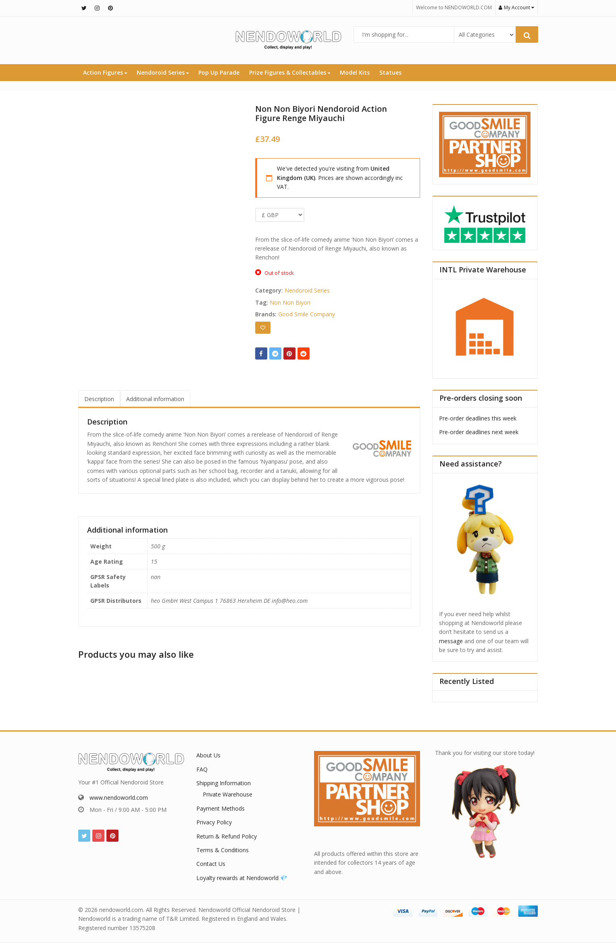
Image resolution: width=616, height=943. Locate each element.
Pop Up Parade (218, 72)
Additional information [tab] (155, 399)
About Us (208, 755)
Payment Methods (220, 808)
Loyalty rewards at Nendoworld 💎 (241, 878)
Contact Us (210, 864)
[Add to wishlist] (263, 328)
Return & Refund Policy (226, 836)
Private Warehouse (227, 794)
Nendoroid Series (163, 72)
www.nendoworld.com (118, 797)
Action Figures (105, 72)
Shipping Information (223, 783)
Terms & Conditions (222, 850)
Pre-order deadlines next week (478, 432)
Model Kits (355, 72)
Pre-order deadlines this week (477, 418)
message (451, 641)
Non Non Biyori (290, 302)
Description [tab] (99, 399)
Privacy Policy (214, 822)
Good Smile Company (306, 314)
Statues (390, 72)
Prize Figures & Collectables (289, 72)
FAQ (202, 769)
